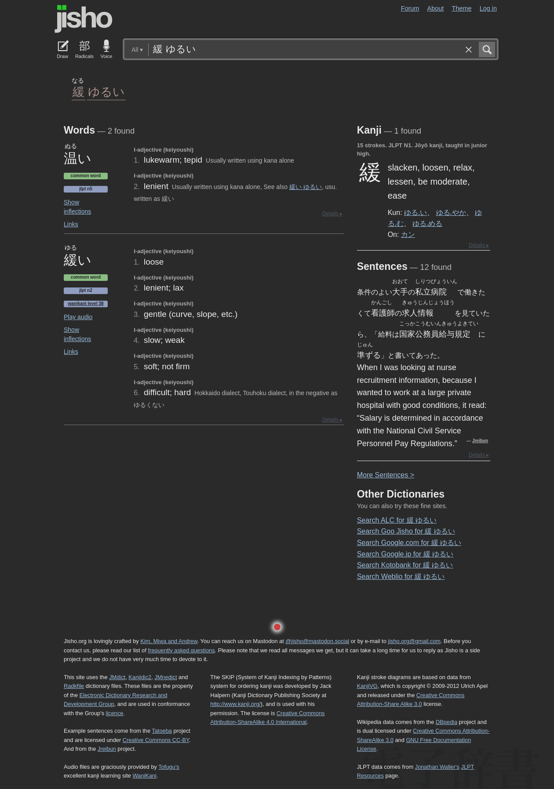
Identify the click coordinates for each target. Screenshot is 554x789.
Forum (410, 8)
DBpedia (446, 722)
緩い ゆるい (305, 186)
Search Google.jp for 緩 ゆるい (405, 554)
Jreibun (480, 440)
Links (71, 224)
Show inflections (77, 207)
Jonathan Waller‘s (437, 767)
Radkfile (74, 686)
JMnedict (165, 677)
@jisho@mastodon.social (317, 641)
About (435, 8)
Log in (488, 8)
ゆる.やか (451, 212)
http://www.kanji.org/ (235, 704)
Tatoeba (162, 730)
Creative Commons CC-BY (156, 740)
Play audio (78, 316)
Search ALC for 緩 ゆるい (397, 520)
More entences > (385, 475)
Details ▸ (332, 214)
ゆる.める (427, 223)
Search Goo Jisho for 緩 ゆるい (406, 531)
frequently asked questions (181, 650)
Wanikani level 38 (85, 303)
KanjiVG (367, 686)
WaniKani (145, 775)
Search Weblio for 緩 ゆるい (401, 576)
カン (408, 234)
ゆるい (106, 91)
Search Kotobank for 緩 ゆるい (405, 565)
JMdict (117, 677)
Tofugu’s (168, 767)
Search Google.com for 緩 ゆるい (409, 542)
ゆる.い (415, 212)
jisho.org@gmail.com (414, 641)
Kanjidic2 (139, 677)
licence (115, 713)
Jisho (84, 19)
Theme (462, 8)
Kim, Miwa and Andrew (168, 641)
